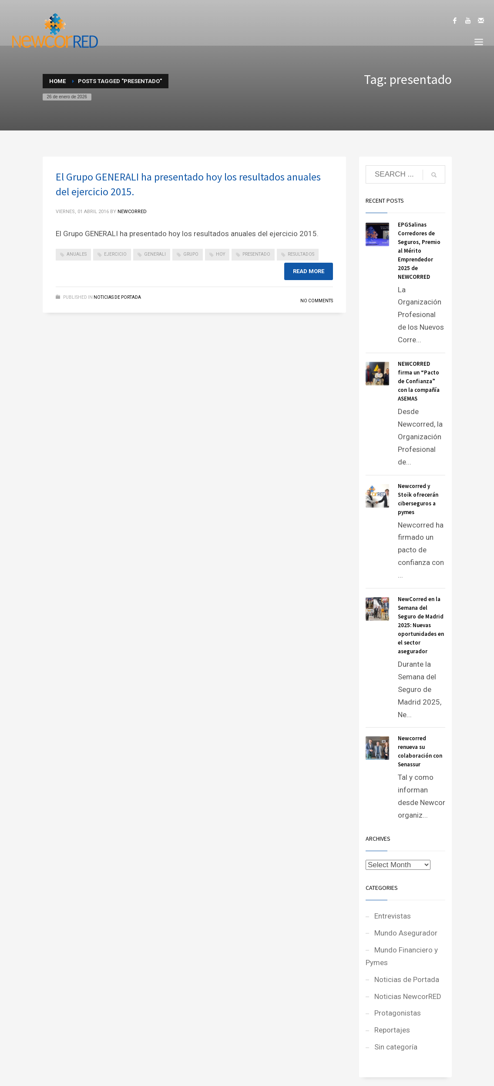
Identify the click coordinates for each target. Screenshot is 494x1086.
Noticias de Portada (117, 297)
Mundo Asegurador (405, 933)
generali (155, 254)
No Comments (316, 300)
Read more (308, 271)
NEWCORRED (132, 211)
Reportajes (392, 1030)
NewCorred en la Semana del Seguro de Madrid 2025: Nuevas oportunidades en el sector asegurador (421, 625)
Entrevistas (392, 916)
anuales (77, 254)
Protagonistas (397, 1013)
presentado (256, 254)
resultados (301, 254)
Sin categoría (395, 1047)
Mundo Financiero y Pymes (402, 956)
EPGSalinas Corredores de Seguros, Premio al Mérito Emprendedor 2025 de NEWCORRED (419, 251)
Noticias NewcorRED (407, 996)
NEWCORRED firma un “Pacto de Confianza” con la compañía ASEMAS (419, 381)
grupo (190, 254)
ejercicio (115, 254)
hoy (220, 254)
